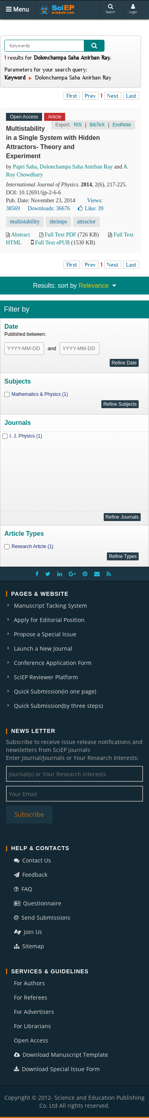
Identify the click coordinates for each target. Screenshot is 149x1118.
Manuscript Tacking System (50, 605)
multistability (25, 222)
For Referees (30, 997)
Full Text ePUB (52, 243)
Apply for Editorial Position (49, 620)
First (71, 96)
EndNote (121, 125)
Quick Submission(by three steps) (58, 705)
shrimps (58, 222)
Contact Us (32, 860)
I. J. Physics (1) (26, 436)
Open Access (31, 1040)
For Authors (29, 983)
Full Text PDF (60, 235)
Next (112, 96)
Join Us (28, 932)
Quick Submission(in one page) (55, 691)
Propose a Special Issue (45, 634)
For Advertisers (34, 1011)
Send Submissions (42, 917)
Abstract (20, 235)
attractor (86, 222)
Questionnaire (37, 903)
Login (133, 9)
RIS (78, 125)
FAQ (23, 889)
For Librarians (32, 1026)
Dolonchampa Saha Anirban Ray (76, 167)
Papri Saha (25, 167)
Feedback (30, 874)
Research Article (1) (32, 546)
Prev (90, 96)
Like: (90, 208)
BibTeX (96, 125)
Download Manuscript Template (61, 1054)
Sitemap (29, 946)
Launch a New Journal (43, 648)
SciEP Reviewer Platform (46, 677)
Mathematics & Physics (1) (40, 394)
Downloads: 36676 (49, 208)
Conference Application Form (52, 663)
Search (110, 9)
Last (131, 96)
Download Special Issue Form (57, 1069)
